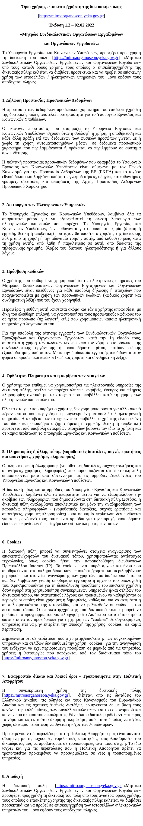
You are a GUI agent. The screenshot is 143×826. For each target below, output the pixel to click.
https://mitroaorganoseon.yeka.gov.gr (71, 16)
